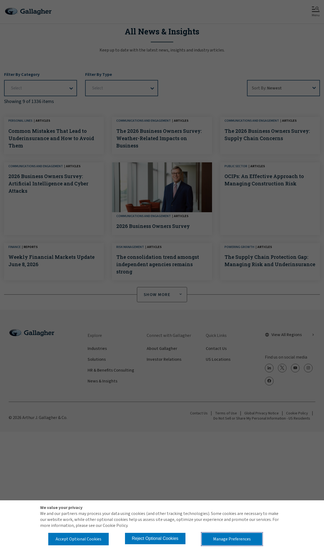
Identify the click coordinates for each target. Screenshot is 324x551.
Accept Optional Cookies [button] (78, 539)
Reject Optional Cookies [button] (155, 538)
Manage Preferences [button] (232, 539)
